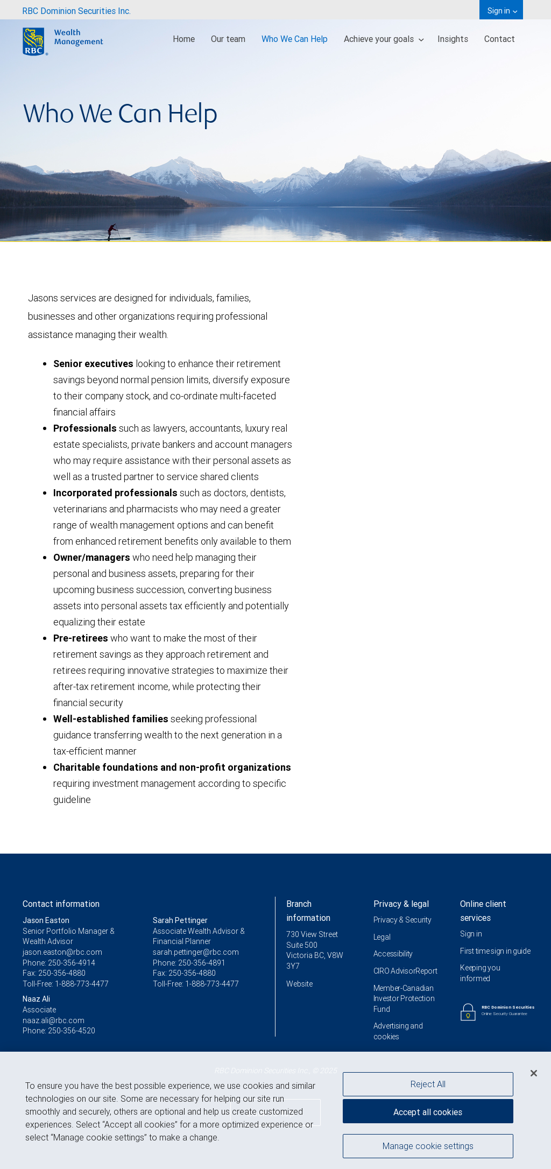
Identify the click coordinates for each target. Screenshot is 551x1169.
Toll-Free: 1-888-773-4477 (66, 984)
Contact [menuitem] (499, 38)
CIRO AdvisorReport (405, 971)
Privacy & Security (402, 920)
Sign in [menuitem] (502, 11)
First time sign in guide (495, 951)
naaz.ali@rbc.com (53, 1020)
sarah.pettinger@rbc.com (196, 952)
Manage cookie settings (428, 1150)
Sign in (471, 934)
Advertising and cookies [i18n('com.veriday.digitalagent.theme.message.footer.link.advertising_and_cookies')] (398, 1031)
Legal (382, 937)
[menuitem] (76, 9)
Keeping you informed (480, 973)
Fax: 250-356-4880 (54, 973)
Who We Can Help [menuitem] (295, 38)
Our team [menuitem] (228, 38)
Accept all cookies (427, 1116)
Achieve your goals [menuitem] (384, 38)
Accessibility (393, 954)
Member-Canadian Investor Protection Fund (404, 998)
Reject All (428, 1088)
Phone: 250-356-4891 (189, 963)
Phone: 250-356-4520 (59, 1031)
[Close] (534, 1077)
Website (299, 984)
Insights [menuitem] (452, 38)
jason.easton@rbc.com (62, 952)
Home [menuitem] (184, 38)
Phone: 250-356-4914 (59, 963)
